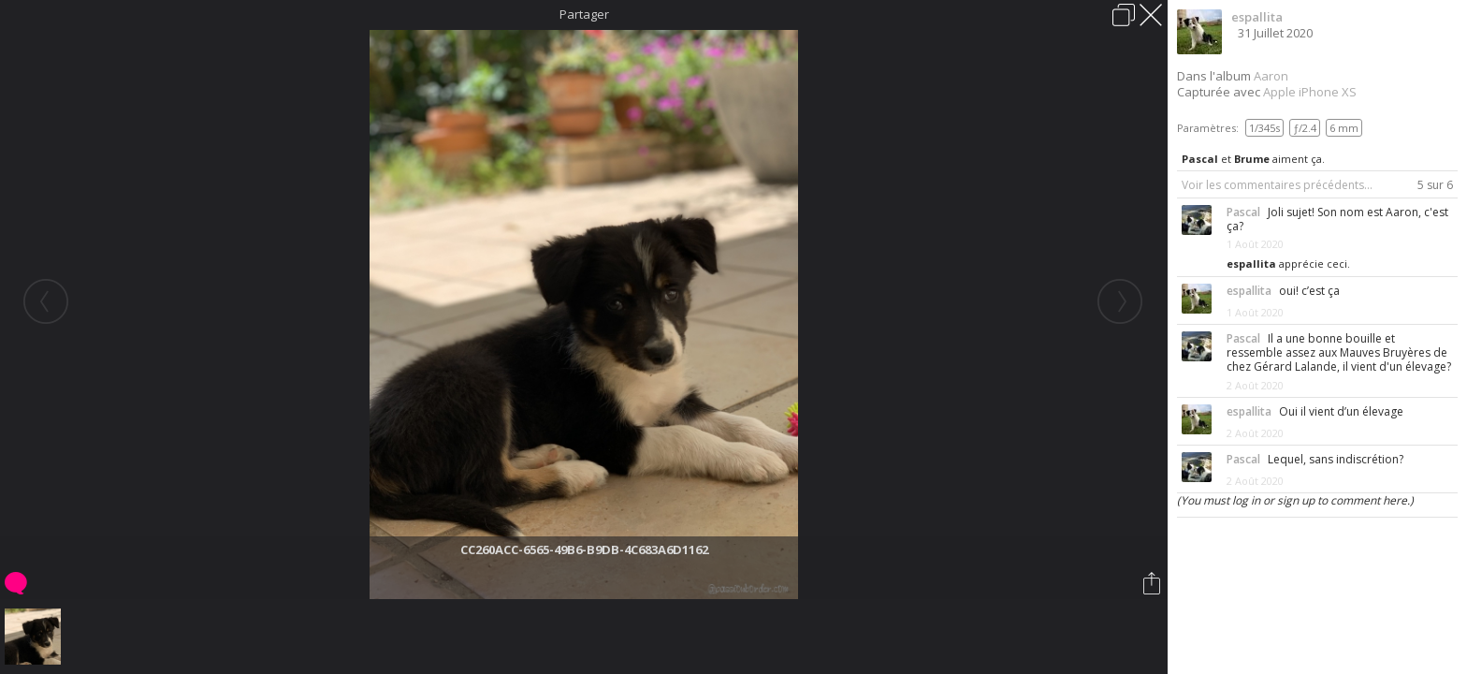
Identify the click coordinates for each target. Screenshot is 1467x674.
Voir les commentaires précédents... (1277, 185)
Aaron (1271, 75)
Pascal (1200, 159)
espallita (1257, 16)
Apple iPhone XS (1310, 91)
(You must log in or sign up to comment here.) (1295, 500)
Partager (584, 14)
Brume (1252, 159)
